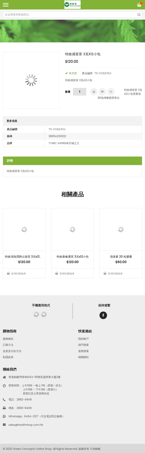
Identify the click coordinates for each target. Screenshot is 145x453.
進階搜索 (83, 351)
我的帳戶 (83, 339)
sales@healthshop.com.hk (25, 425)
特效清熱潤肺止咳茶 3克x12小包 (25, 257)
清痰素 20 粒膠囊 (121, 257)
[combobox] (72, 14)
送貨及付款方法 (12, 351)
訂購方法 (8, 345)
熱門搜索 (83, 345)
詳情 (10, 161)
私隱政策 (8, 357)
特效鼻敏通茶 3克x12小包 (73, 257)
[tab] (72, 160)
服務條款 (8, 339)
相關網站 (83, 357)
